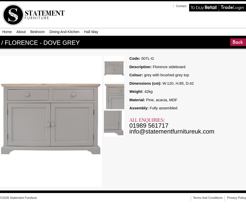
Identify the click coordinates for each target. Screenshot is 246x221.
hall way (91, 32)
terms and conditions (208, 198)
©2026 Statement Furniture (18, 198)
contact (181, 6)
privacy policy (236, 198)
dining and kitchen (64, 32)
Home (7, 32)
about (21, 32)
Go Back (230, 38)
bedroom (37, 32)
